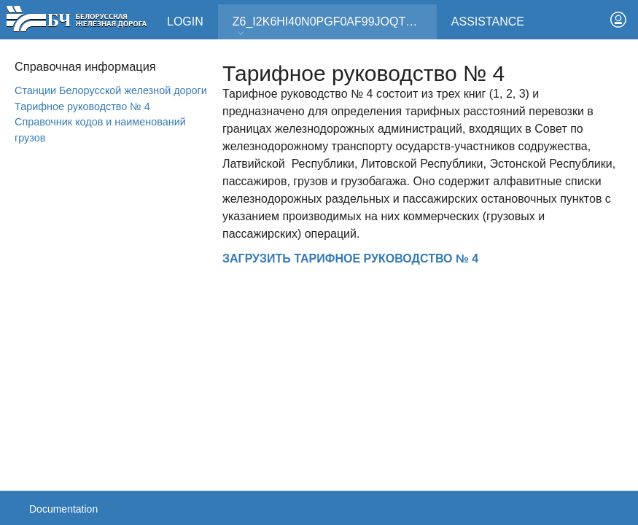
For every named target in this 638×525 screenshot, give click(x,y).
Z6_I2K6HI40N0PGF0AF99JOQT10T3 (332, 26)
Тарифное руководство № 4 (82, 106)
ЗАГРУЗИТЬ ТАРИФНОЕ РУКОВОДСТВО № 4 (350, 258)
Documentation (63, 509)
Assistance (487, 21)
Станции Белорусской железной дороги (111, 90)
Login (185, 21)
